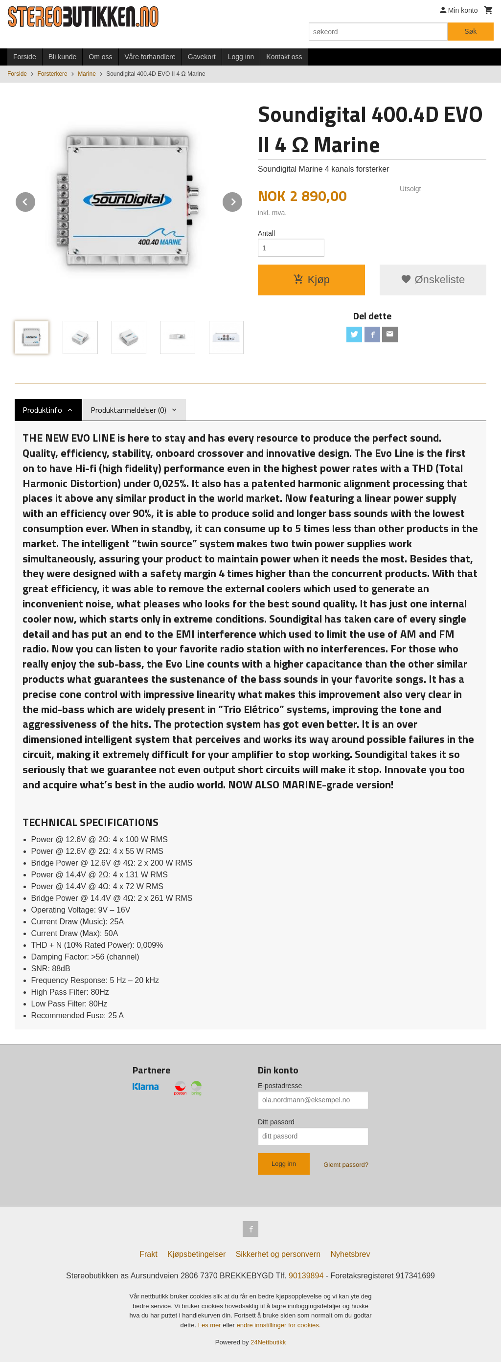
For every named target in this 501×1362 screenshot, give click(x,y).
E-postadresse (280, 1086)
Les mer (210, 1325)
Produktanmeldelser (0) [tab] (128, 410)
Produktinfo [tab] (42, 410)
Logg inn (241, 57)
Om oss (100, 57)
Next (242, 200)
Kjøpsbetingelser (196, 1254)
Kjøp (311, 279)
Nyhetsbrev (350, 1254)
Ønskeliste (433, 279)
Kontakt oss (284, 57)
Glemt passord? (345, 1164)
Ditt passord (276, 1122)
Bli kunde (62, 57)
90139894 (306, 1276)
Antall (266, 233)
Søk (470, 31)
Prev (35, 200)
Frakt (148, 1254)
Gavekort (202, 57)
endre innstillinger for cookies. (278, 1325)
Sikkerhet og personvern (278, 1254)
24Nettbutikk (268, 1342)
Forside (24, 57)
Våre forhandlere (150, 57)
